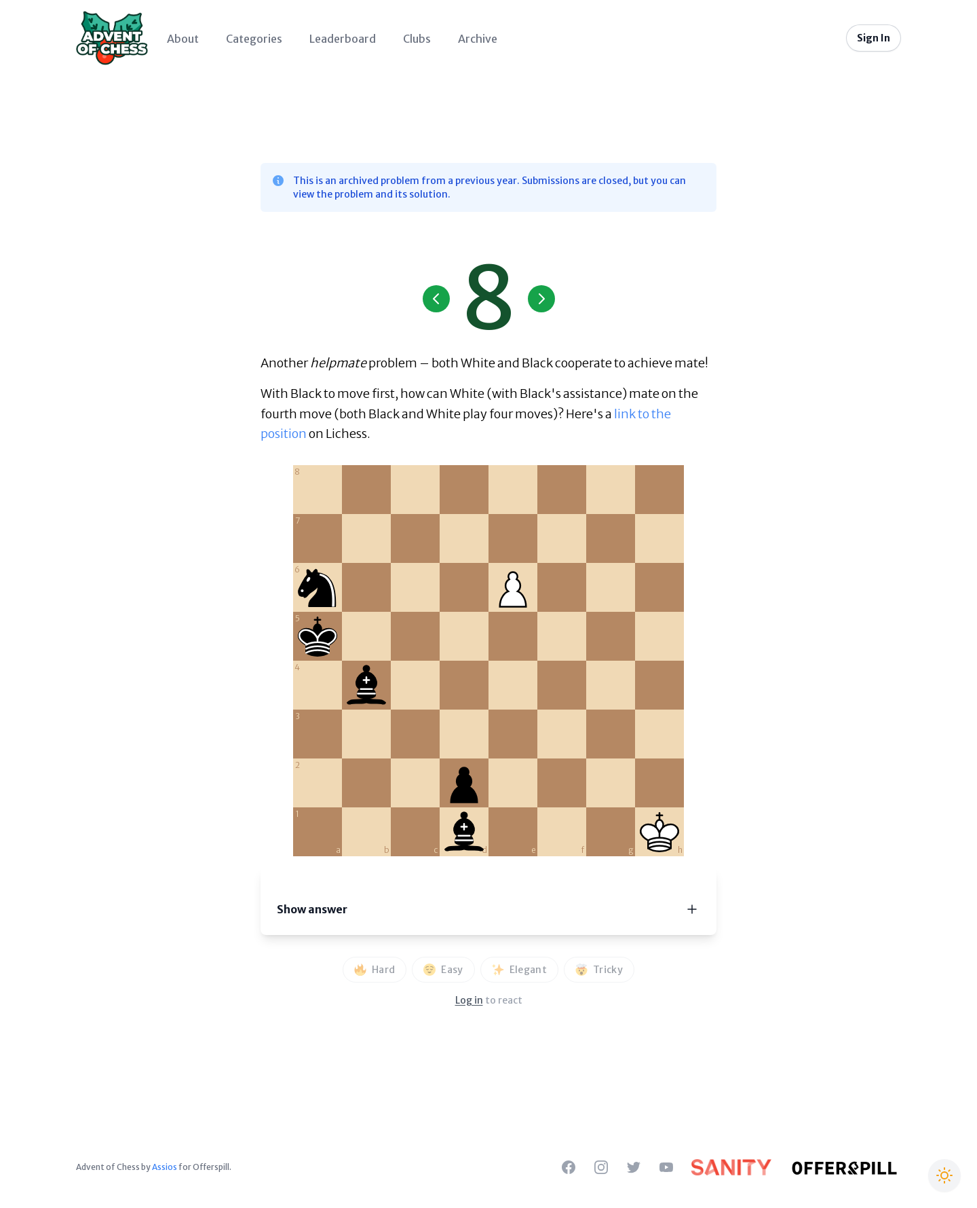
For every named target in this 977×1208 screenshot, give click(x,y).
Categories (254, 38)
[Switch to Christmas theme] (944, 1175)
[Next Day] (541, 298)
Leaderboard (342, 38)
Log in (469, 1000)
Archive (477, 38)
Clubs (417, 38)
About (183, 38)
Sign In (873, 38)
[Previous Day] (436, 298)
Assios (164, 1167)
